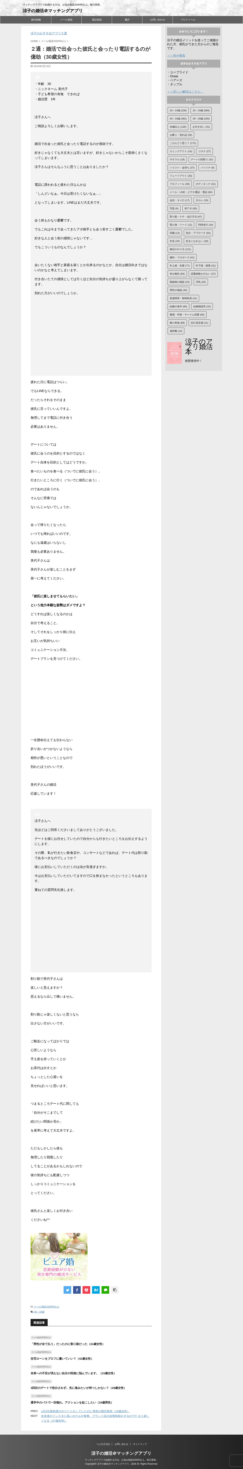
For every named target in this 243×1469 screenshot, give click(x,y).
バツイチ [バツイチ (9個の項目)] (207, 167)
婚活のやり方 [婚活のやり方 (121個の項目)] (180, 249)
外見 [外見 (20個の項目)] (175, 241)
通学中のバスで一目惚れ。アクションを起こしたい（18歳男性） (72, 1402)
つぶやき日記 (103, 1444)
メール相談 (66, 19)
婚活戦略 (36, 19)
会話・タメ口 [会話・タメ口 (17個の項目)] (180, 200)
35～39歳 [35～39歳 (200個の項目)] (201, 118)
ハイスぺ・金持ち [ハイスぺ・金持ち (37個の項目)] (182, 167)
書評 (127, 19)
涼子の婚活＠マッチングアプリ (53, 10)
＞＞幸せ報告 (176, 55)
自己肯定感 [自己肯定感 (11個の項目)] (199, 322)
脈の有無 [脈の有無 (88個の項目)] (177, 322)
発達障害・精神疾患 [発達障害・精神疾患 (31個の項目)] (183, 298)
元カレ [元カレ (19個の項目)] (202, 200)
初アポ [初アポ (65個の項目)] (191, 208)
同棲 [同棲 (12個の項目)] (175, 233)
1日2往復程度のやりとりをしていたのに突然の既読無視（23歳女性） (85, 1411)
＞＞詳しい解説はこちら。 (185, 91)
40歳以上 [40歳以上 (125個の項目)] (178, 126)
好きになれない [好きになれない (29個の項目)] (197, 241)
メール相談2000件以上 (46, 1306)
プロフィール (188, 19)
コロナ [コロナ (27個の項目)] (204, 151)
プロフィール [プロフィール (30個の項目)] (180, 184)
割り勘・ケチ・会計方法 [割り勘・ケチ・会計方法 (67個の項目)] (186, 216)
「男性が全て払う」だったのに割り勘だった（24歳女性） (68, 1344)
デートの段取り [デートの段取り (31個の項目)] (202, 159)
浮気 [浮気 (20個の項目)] (201, 282)
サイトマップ (140, 1444)
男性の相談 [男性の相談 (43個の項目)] (178, 290)
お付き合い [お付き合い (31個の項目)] (201, 126)
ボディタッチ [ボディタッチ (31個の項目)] (206, 184)
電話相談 (97, 19)
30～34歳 (39, 1311)
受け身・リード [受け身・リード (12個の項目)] (181, 224)
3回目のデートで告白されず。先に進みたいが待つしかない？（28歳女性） (78, 1387)
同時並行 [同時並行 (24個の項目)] (205, 224)
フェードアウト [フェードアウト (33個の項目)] (181, 175)
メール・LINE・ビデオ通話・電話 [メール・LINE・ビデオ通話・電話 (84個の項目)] (191, 192)
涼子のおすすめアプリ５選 (49, 33)
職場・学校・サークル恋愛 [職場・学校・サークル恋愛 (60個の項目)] (187, 314)
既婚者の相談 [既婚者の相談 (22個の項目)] (180, 282)
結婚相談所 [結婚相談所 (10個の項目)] (202, 306)
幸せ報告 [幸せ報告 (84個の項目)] (177, 273)
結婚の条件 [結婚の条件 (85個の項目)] (178, 306)
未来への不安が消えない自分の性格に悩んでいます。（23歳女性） (73, 1373)
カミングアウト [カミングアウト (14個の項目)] (181, 151)
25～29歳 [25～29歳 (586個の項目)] (201, 110)
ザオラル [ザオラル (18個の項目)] (177, 159)
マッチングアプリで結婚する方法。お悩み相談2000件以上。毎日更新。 (121, 1460)
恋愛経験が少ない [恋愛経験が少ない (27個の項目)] (203, 273)
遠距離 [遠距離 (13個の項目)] (176, 331)
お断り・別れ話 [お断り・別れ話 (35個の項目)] (181, 135)
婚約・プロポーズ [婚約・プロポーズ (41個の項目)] (182, 257)
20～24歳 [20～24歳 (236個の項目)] (178, 110)
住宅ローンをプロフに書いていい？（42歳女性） (62, 1358)
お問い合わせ (157, 19)
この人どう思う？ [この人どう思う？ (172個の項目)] (183, 143)
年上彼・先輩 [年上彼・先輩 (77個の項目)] (180, 265)
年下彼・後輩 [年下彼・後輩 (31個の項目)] (206, 265)
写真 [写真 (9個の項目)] (174, 208)
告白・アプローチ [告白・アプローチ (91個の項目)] (198, 233)
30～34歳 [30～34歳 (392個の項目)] (178, 118)
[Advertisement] (91, 336)
